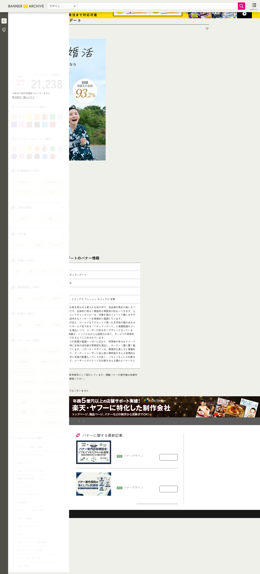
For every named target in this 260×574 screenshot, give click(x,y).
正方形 (56, 324)
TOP (79, 440)
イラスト (38, 298)
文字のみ (56, 298)
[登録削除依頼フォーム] (144, 396)
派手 (23, 402)
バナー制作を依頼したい (90, 469)
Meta (51, 192)
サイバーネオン (23, 422)
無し (51, 218)
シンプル (24, 351)
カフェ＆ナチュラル (24, 371)
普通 (38, 245)
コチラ (102, 414)
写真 (19, 298)
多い (19, 245)
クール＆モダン (51, 351)
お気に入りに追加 (246, 46)
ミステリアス (51, 412)
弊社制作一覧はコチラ (24, 97)
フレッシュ (51, 371)
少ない (56, 245)
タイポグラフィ (51, 422)
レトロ (51, 402)
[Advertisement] (38, 43)
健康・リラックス (51, 361)
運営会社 (132, 469)
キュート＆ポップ (24, 381)
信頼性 (23, 361)
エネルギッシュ (23, 392)
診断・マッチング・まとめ (100, 440)
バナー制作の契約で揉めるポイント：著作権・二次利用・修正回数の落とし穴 (146, 528)
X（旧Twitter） (51, 181)
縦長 (19, 324)
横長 (38, 324)
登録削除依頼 (115, 469)
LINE (23, 192)
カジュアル (51, 381)
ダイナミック (51, 392)
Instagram (23, 181)
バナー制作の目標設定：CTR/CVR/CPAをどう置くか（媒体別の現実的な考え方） (146, 496)
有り (23, 218)
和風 (23, 412)
